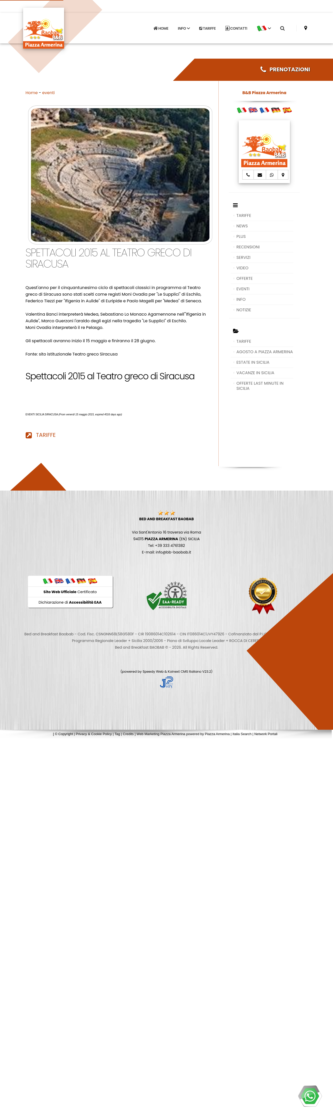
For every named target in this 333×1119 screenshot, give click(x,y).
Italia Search (242, 734)
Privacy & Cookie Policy (94, 734)
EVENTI (242, 289)
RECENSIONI (248, 247)
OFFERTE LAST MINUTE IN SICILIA (260, 385)
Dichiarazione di (70, 602)
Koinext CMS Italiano (185, 671)
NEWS (242, 226)
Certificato (70, 591)
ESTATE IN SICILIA (252, 362)
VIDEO (242, 268)
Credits (128, 734)
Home (32, 93)
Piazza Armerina (217, 734)
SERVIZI (243, 257)
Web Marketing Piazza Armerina (161, 734)
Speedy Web (153, 671)
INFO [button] (184, 27)
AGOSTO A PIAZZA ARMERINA (264, 352)
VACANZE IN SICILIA (255, 373)
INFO (241, 299)
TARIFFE (207, 27)
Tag (117, 734)
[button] (263, 27)
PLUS (241, 236)
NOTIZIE (243, 310)
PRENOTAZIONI (285, 69)
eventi (48, 93)
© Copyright (64, 734)
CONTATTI (236, 27)
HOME (160, 27)
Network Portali (265, 734)
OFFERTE (244, 278)
